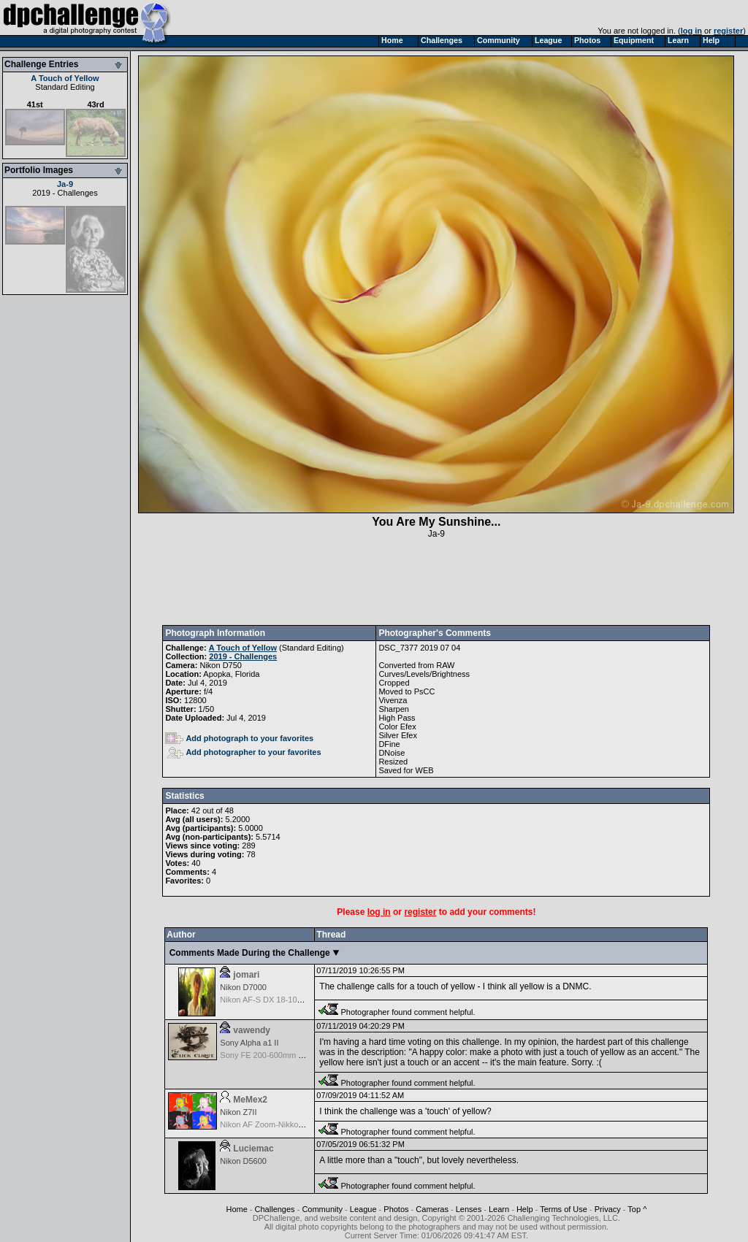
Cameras (432, 1209)
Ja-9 (65, 184)
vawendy (251, 1030)
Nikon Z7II (238, 1112)
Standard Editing (64, 87)
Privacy (608, 1209)
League (363, 1209)
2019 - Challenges (64, 192)
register (728, 30)
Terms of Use (563, 1209)
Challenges (275, 1209)
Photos (395, 1209)
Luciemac (253, 1148)
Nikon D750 (220, 665)
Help (524, 1209)
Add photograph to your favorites (239, 738)
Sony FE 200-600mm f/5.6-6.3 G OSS (287, 1055)
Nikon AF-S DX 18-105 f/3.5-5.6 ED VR (289, 999)
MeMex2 (250, 1100)
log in (691, 30)
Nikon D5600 (243, 1161)
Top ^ (636, 1209)
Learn (499, 1209)
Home (236, 1209)
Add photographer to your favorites (244, 752)
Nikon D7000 (243, 987)
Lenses (468, 1209)
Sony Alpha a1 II (249, 1042)
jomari (246, 975)
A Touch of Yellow (65, 78)
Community (322, 1209)
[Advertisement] (436, 582)
